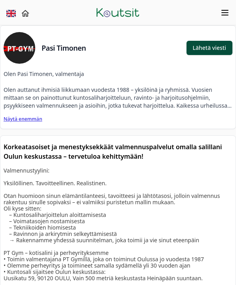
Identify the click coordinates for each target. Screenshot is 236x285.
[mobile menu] (192, 12)
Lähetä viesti (209, 47)
